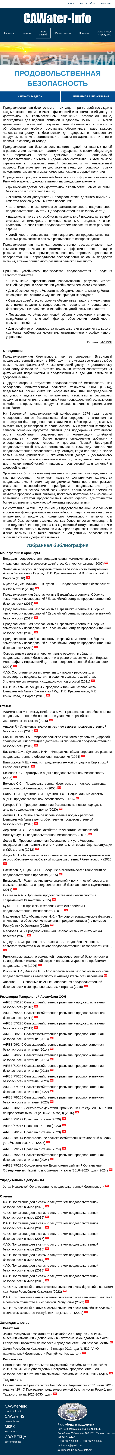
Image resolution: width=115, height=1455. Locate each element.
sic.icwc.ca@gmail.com (70, 1445)
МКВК (11, 1429)
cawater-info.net (83, 1450)
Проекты (84, 33)
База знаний (43, 33)
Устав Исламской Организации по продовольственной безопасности (53, 1186)
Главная (9, 33)
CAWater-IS (15, 1418)
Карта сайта (87, 3)
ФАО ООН (106, 342)
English (105, 3)
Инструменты (63, 33)
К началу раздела (30, 96)
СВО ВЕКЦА (15, 1439)
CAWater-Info (16, 1408)
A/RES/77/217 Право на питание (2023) (32, 1126)
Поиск (71, 3)
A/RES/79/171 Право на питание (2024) (32, 1149)
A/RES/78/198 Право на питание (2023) (32, 1132)
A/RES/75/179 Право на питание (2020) (32, 1119)
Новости (26, 33)
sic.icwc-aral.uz (66, 1450)
